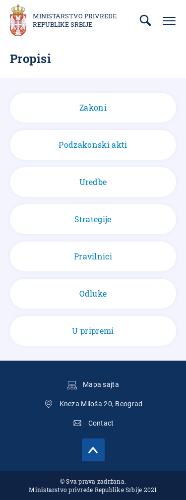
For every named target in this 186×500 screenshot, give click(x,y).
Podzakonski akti (93, 144)
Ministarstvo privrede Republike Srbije (75, 20)
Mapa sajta (101, 384)
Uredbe (93, 182)
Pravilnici (93, 256)
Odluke (93, 293)
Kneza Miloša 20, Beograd (101, 404)
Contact (101, 423)
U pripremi (93, 330)
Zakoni (93, 107)
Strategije (92, 219)
